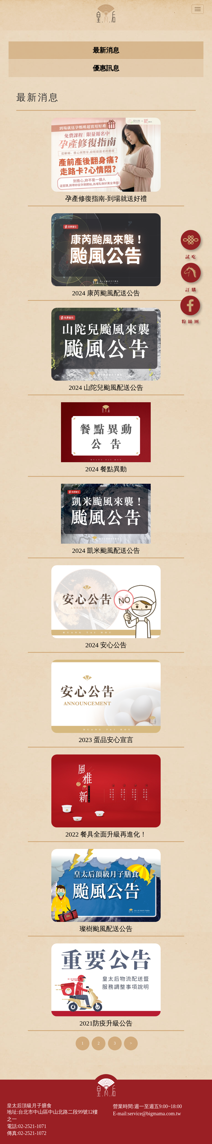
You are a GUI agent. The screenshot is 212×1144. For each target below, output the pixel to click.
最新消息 (106, 50)
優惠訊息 (106, 68)
